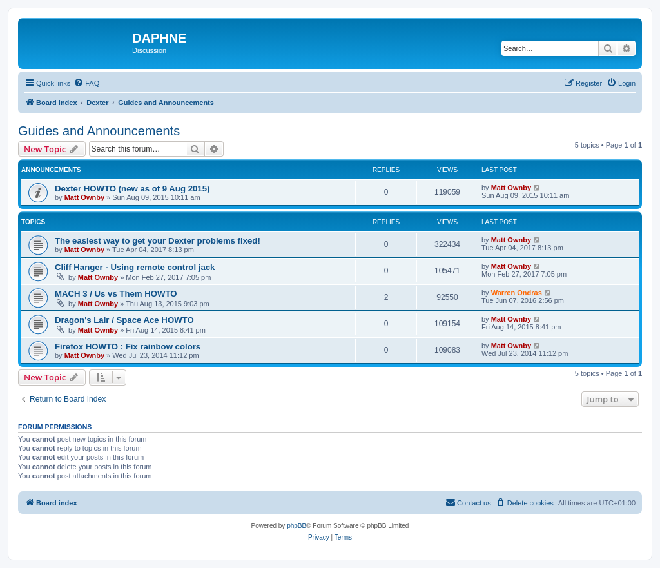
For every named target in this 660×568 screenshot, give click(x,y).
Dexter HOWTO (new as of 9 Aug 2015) (132, 188)
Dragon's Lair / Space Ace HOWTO (124, 320)
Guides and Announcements (99, 131)
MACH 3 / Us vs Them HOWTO (116, 294)
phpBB (296, 525)
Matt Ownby (84, 197)
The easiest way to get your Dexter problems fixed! (157, 241)
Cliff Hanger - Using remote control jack (135, 267)
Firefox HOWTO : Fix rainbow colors (127, 346)
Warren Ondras (516, 293)
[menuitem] (86, 83)
